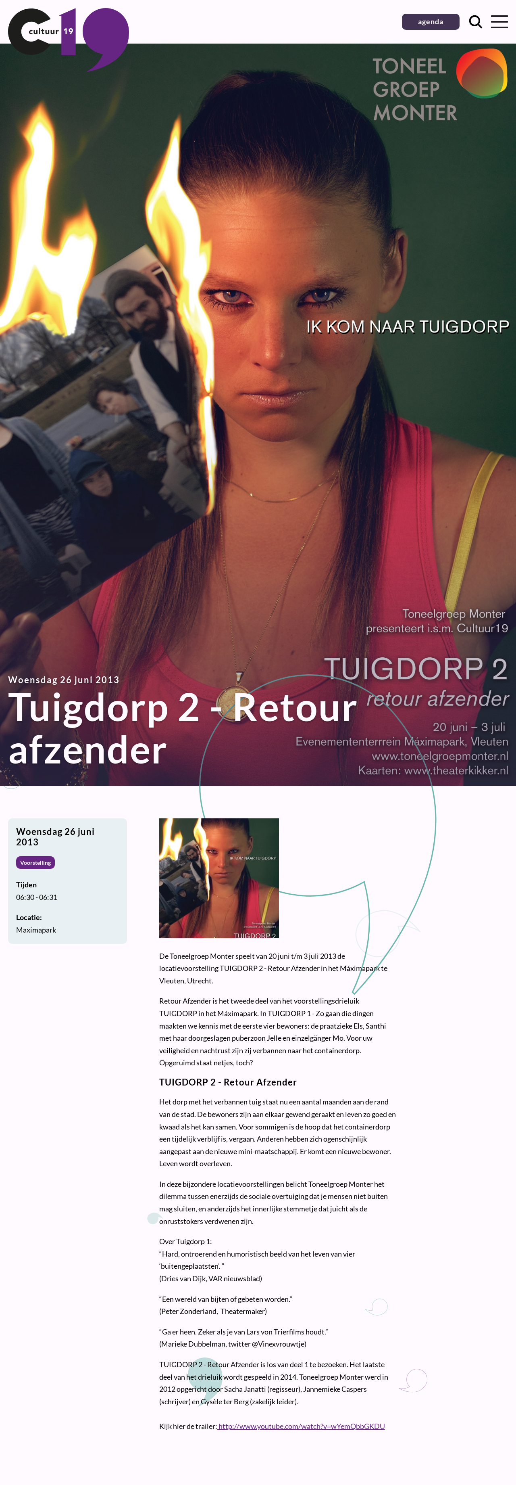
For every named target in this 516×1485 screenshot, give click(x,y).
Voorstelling (35, 862)
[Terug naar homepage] (68, 69)
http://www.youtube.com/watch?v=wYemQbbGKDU (301, 1426)
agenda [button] (430, 21)
